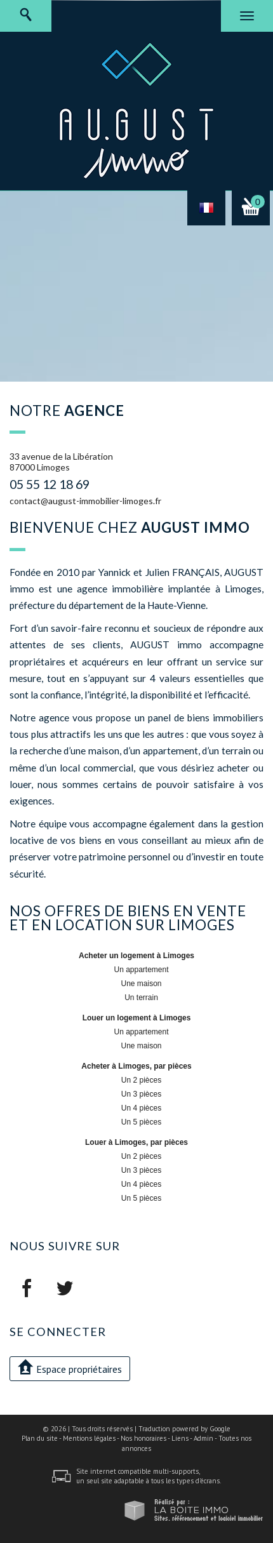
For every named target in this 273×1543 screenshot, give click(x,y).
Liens (180, 1438)
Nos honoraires (143, 1438)
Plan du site (40, 1438)
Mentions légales (89, 1438)
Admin (203, 1438)
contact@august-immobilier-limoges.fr (85, 500)
